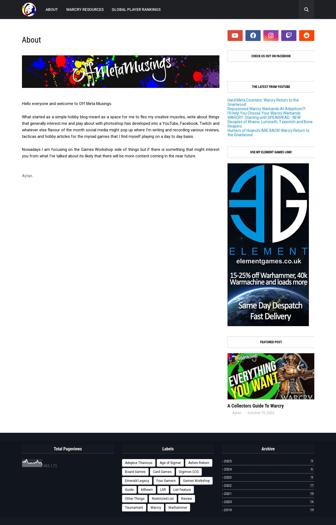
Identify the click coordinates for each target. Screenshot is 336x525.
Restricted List (163, 499)
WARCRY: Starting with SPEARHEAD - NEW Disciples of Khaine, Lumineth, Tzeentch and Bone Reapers (270, 121)
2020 (269, 502)
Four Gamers (166, 481)
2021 (269, 494)
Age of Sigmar (170, 463)
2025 (269, 461)
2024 (269, 469)
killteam (147, 490)
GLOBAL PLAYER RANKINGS (136, 9)
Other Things (135, 499)
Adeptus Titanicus (138, 463)
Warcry (156, 508)
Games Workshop (196, 481)
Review (186, 499)
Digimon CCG (189, 472)
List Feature (182, 490)
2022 (269, 485)
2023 (269, 477)
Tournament (134, 508)
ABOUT (52, 9)
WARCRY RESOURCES (85, 9)
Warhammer (177, 508)
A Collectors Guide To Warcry (256, 406)
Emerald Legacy (137, 481)
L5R (163, 490)
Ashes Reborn (198, 463)
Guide (129, 490)
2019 (269, 510)
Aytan (236, 413)
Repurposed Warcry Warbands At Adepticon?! (266, 109)
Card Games (162, 472)
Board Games (135, 472)
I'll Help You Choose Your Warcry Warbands (264, 113)
